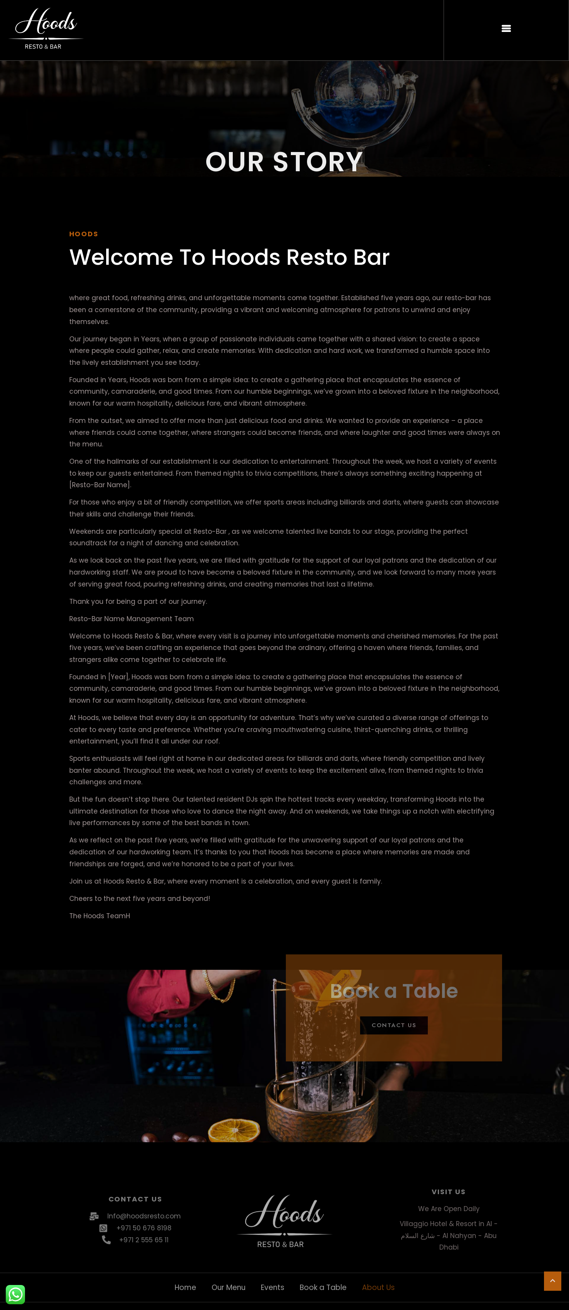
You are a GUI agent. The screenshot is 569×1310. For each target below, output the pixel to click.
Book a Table (323, 1287)
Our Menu (228, 1287)
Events (272, 1287)
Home (185, 1287)
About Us (378, 1287)
